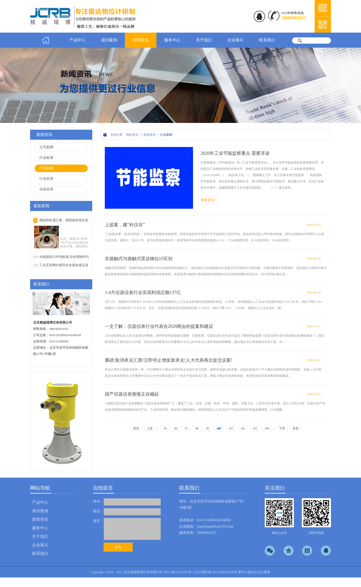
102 (243, 428)
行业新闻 (166, 134)
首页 (46, 40)
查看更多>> (210, 200)
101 (231, 428)
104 (267, 428)
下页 (282, 428)
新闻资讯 (149, 134)
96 (175, 428)
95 (165, 428)
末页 (296, 428)
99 (207, 428)
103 (255, 428)
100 (219, 428)
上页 (150, 428)
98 (197, 428)
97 (186, 428)
